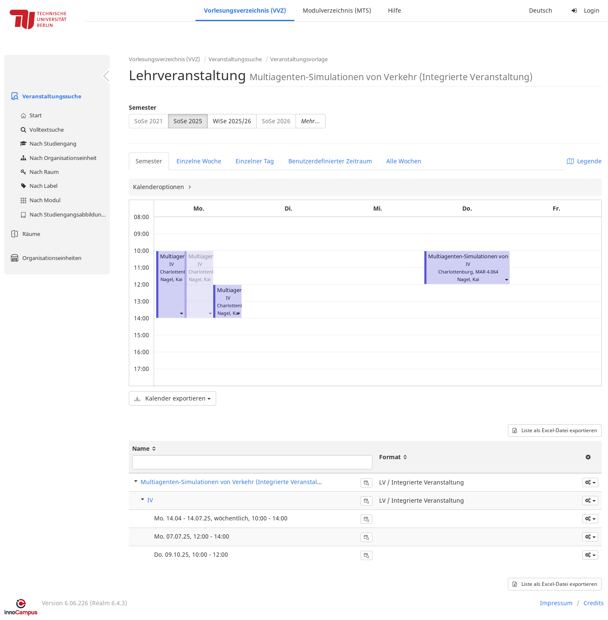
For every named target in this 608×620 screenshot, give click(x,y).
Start (30, 115)
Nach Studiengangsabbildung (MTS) (64, 214)
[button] (181, 313)
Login (584, 10)
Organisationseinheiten (44, 258)
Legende (584, 161)
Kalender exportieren (172, 398)
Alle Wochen (403, 161)
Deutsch (540, 10)
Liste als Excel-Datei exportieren (555, 430)
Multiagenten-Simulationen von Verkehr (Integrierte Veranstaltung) (237, 482)
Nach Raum (38, 172)
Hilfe (394, 10)
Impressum (556, 603)
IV (150, 500)
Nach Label (37, 186)
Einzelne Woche (198, 161)
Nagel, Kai (171, 279)
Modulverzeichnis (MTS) (337, 10)
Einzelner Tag (255, 161)
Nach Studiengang (47, 143)
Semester (142, 107)
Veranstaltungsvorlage (299, 59)
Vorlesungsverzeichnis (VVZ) (245, 10)
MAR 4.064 (486, 271)
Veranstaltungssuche (44, 96)
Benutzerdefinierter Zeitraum (330, 161)
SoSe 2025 (188, 121)
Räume (24, 234)
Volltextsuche (41, 129)
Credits (594, 603)
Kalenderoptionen (159, 187)
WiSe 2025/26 (232, 121)
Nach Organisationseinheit (57, 158)
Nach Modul (39, 200)
